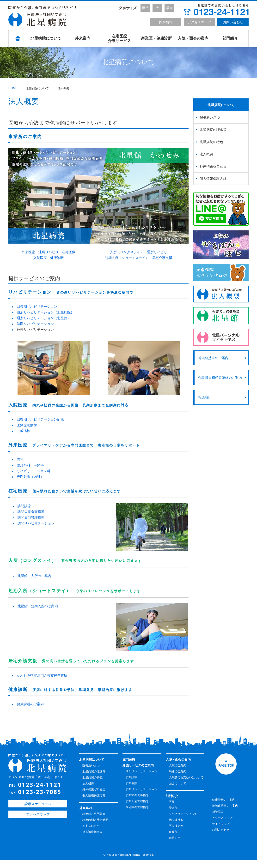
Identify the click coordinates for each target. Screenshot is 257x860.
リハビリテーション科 (33, 471)
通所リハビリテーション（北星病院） (45, 312)
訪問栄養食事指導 (31, 511)
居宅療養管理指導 (137, 807)
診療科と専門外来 (93, 814)
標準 (145, 8)
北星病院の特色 (211, 141)
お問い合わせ (233, 22)
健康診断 (57, 257)
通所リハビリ (48, 252)
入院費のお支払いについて (186, 777)
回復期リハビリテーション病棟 (40, 419)
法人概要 (206, 154)
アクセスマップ (199, 22)
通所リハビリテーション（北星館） (44, 318)
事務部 (173, 832)
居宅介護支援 (162, 257)
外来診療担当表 (92, 832)
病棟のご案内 (177, 771)
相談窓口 (205, 397)
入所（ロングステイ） (127, 252)
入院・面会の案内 (193, 38)
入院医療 (40, 257)
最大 (169, 8)
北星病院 (42, 16)
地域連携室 (176, 820)
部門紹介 (230, 38)
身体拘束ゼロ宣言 (213, 166)
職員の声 (174, 838)
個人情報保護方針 (213, 178)
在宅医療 (68, 252)
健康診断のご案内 (30, 704)
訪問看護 (131, 783)
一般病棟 (23, 430)
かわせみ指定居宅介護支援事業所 (42, 675)
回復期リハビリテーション (37, 306)
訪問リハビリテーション (35, 323)
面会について (177, 783)
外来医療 (28, 252)
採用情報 (165, 22)
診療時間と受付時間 (95, 820)
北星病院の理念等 (213, 129)
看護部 (173, 808)
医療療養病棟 (27, 425)
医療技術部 (176, 826)
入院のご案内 (177, 765)
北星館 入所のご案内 (34, 575)
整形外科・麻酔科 (30, 465)
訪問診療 (24, 506)
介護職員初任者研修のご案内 (220, 377)
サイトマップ (220, 824)
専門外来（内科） (30, 476)
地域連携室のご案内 (213, 357)
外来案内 (82, 38)
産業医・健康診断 (156, 38)
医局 (172, 802)
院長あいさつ (210, 117)
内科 (20, 459)
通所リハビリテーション (141, 771)
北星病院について (46, 38)
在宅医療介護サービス (119, 38)
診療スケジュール (37, 803)
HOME (12, 88)
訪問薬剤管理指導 (31, 517)
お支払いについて (93, 826)
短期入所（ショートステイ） (127, 257)
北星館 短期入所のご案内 (38, 606)
